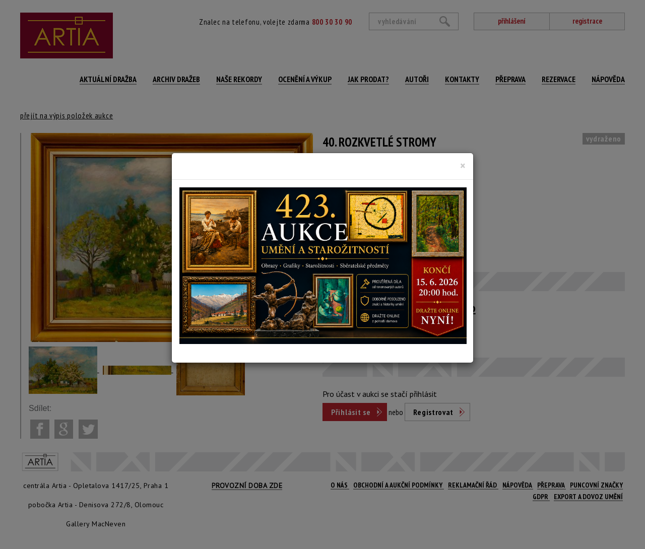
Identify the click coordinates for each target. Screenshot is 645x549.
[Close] (463, 166)
